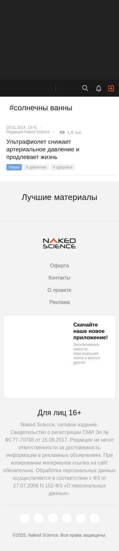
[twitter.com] (24, 518)
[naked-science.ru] (94, 518)
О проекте (59, 290)
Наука (14, 167)
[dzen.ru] (66, 518)
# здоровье (63, 167)
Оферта (59, 265)
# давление (36, 167)
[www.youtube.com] (52, 518)
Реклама (59, 302)
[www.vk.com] (38, 518)
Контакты (59, 277)
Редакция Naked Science (28, 132)
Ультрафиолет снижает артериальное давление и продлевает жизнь (42, 149)
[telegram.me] (80, 518)
